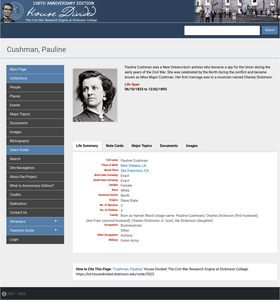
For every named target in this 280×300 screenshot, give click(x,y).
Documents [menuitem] (19, 123)
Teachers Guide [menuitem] (33, 231)
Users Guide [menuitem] (19, 150)
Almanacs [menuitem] (33, 222)
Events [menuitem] (15, 105)
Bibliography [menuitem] (19, 141)
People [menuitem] (15, 87)
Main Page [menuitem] (18, 69)
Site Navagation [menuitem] (22, 168)
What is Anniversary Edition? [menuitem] (32, 186)
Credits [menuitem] (15, 195)
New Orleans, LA (133, 166)
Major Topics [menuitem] (20, 114)
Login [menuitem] (14, 239)
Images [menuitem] (15, 132)
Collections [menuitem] (18, 78)
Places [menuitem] (15, 96)
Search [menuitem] (15, 159)
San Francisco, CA (135, 171)
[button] (95, 121)
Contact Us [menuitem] (18, 212)
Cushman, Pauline (128, 269)
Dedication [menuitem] (18, 204)
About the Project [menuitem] (23, 177)
